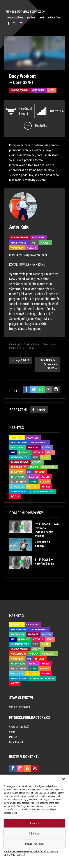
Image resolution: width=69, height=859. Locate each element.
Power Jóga (49, 467)
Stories (40, 472)
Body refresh (19, 442)
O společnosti (16, 742)
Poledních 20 (19, 467)
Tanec (46, 477)
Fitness (39, 452)
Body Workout (20, 242)
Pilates (46, 242)
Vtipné (46, 486)
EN (13, 452)
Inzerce (13, 736)
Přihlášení (54, 17)
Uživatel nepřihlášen (19, 706)
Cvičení (47, 447)
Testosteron (19, 481)
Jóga (45, 457)
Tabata (32, 248)
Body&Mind (18, 447)
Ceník (42, 17)
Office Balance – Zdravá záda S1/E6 (48, 364)
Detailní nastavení (34, 843)
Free (51, 90)
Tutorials (17, 486)
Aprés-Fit (17, 437)
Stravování (18, 477)
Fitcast (25, 452)
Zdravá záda (19, 491)
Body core (38, 90)
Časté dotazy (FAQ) (19, 726)
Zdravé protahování (42, 491)
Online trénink (15, 17)
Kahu (24, 227)
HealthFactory (20, 457)
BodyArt (33, 447)
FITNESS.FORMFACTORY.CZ (23, 11)
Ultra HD (33, 486)
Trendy (45, 481)
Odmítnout (34, 833)
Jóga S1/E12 (20, 360)
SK (30, 472)
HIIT (35, 242)
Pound (34, 467)
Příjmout (34, 823)
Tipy (34, 481)
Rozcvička (17, 248)
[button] (63, 779)
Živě (33, 17)
